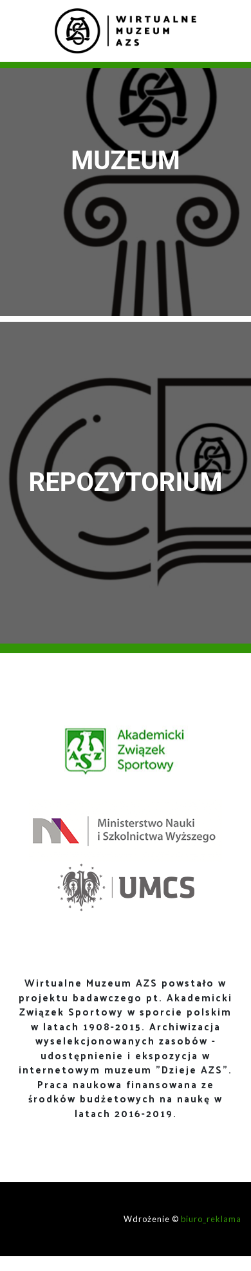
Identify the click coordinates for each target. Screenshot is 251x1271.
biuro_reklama (211, 1219)
